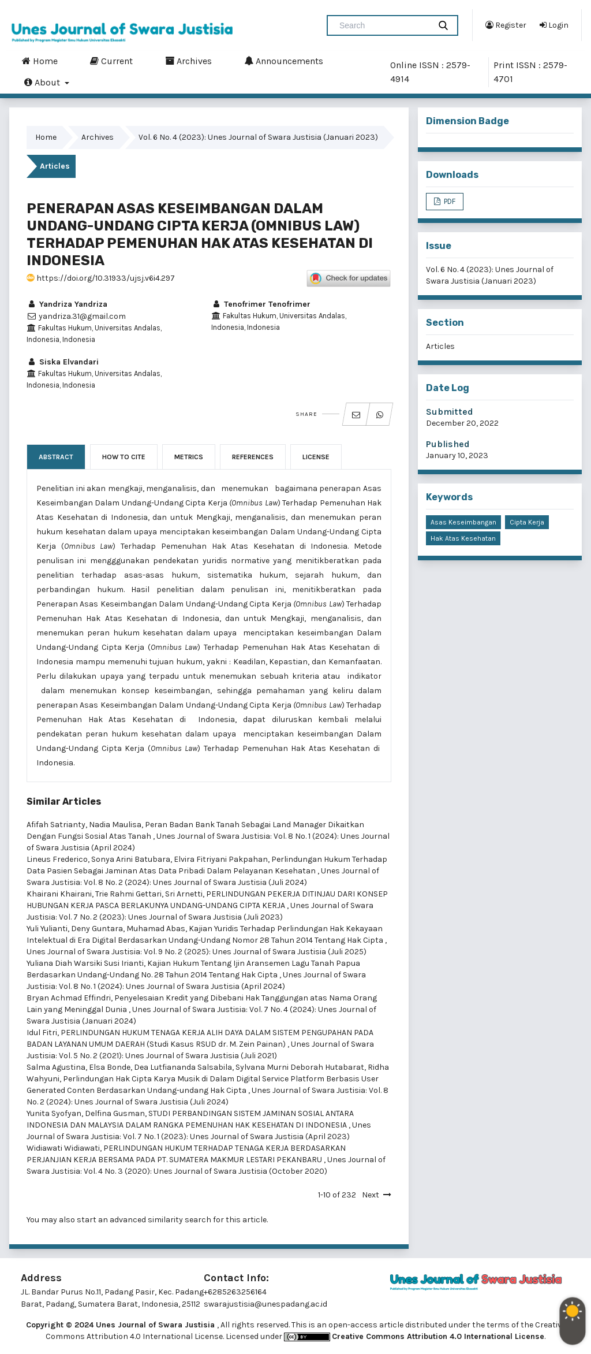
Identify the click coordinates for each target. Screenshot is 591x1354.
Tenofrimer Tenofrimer (261, 304)
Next (370, 1195)
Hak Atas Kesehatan (463, 538)
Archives (188, 61)
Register (505, 25)
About (43, 82)
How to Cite (123, 457)
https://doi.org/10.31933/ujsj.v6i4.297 (101, 278)
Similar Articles (64, 801)
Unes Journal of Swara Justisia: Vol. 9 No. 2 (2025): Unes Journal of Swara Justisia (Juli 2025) (196, 952)
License (316, 457)
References (253, 457)
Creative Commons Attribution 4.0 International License (438, 1336)
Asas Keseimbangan (463, 522)
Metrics (188, 457)
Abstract (56, 457)
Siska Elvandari (63, 362)
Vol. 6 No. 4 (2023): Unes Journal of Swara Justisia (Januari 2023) (258, 137)
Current (111, 61)
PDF (448, 201)
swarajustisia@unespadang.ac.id (265, 1304)
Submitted (449, 411)
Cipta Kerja (527, 522)
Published (448, 443)
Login (554, 25)
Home (40, 61)
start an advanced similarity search (144, 1220)
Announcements (283, 61)
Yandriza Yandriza (67, 304)
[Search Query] (383, 25)
